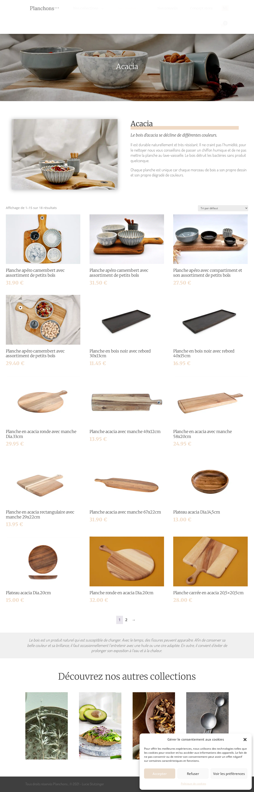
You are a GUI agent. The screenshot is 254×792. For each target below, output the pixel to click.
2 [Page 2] (126, 619)
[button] (245, 739)
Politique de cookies (193, 783)
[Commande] (223, 208)
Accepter (160, 773)
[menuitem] (89, 8)
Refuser (193, 773)
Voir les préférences (229, 773)
